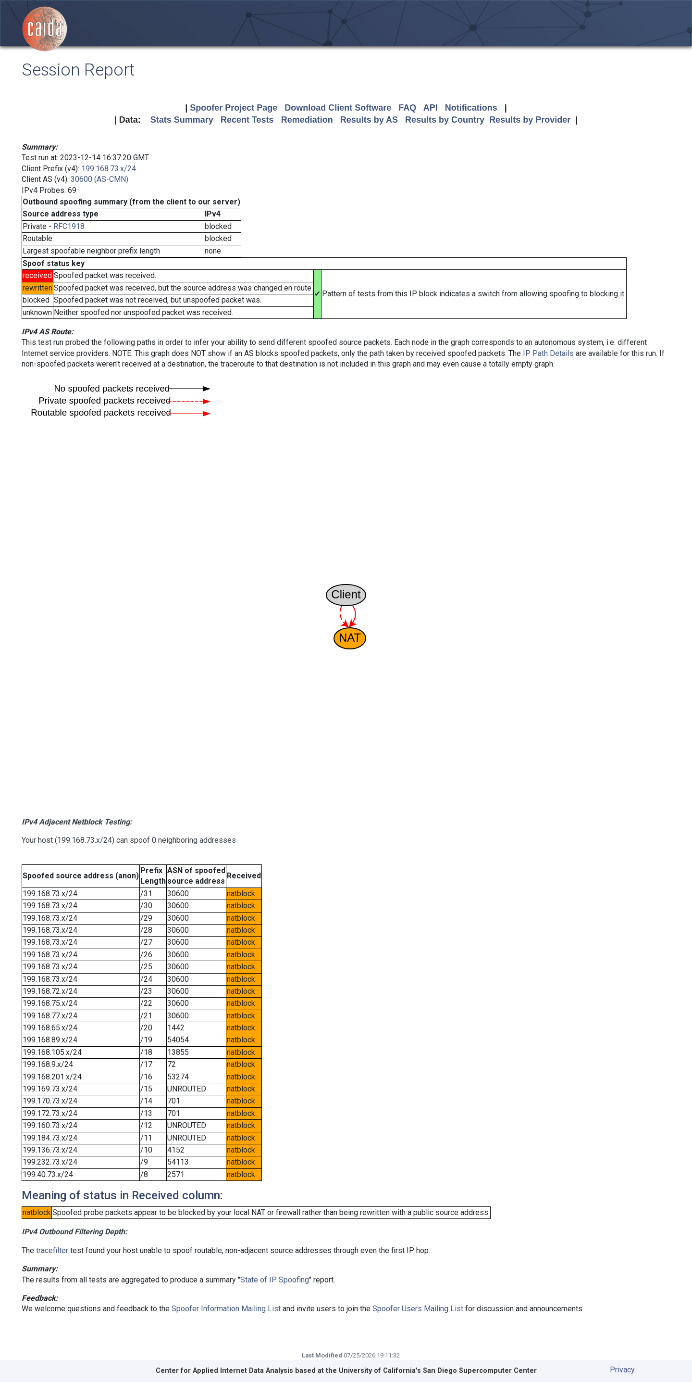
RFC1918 (69, 226)
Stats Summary (181, 120)
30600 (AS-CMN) (99, 179)
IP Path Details (548, 353)
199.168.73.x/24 (108, 168)
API (430, 108)
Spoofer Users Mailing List (417, 1308)
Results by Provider (529, 120)
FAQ (407, 108)
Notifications (471, 108)
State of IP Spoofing (274, 1279)
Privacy (622, 1369)
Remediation (307, 120)
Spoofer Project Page (233, 108)
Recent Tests (247, 120)
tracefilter (52, 1250)
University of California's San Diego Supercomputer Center (438, 1371)
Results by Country (444, 120)
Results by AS (369, 120)
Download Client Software (337, 108)
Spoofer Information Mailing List (226, 1308)
